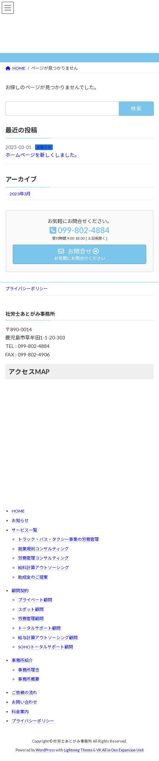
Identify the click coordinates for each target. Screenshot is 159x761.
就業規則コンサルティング (43, 548)
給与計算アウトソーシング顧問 (48, 637)
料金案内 (20, 711)
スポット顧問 (31, 609)
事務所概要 (28, 679)
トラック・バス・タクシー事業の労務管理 (58, 539)
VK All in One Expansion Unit (120, 750)
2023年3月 (20, 193)
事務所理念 (28, 670)
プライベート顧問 (35, 599)
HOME (18, 511)
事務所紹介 (22, 660)
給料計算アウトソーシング (43, 567)
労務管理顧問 (31, 618)
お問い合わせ (24, 702)
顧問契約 (20, 590)
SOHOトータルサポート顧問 (45, 647)
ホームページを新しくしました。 (42, 155)
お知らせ (44, 147)
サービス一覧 (24, 529)
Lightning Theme (78, 750)
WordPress (45, 750)
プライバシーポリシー (26, 288)
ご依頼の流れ (24, 692)
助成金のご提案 (33, 576)
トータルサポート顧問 (39, 628)
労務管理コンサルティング (43, 558)
